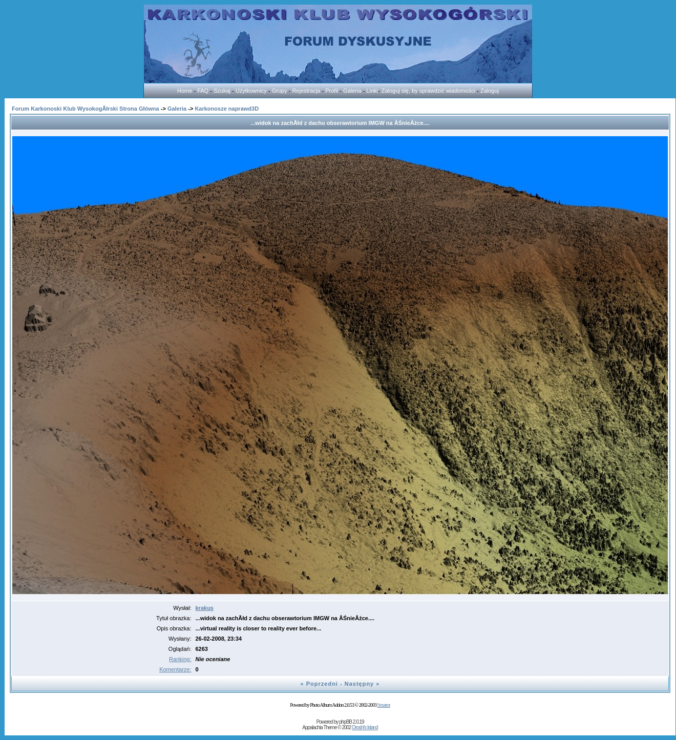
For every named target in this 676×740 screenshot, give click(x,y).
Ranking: (180, 659)
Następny (359, 684)
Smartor (383, 705)
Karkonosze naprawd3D (227, 108)
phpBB (345, 722)
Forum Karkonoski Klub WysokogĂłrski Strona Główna (85, 108)
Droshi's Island (364, 727)
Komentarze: (175, 669)
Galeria (176, 108)
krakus (205, 608)
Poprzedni (322, 684)
